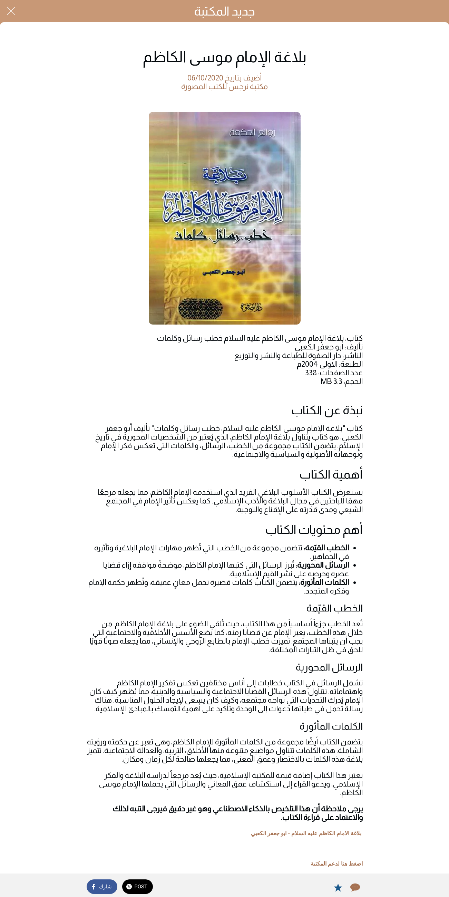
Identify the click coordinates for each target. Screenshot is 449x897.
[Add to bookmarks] (338, 887)
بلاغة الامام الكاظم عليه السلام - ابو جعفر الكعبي (306, 833)
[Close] (11, 11)
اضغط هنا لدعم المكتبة (337, 863)
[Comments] (354, 887)
